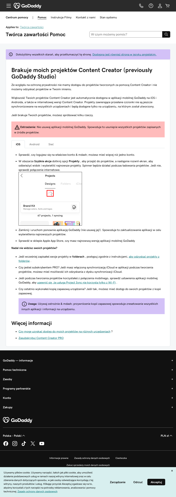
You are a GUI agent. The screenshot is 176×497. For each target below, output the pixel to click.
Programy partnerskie (16, 388)
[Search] (166, 34)
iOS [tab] (18, 144)
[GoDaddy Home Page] (18, 420)
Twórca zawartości (32, 27)
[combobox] (126, 34)
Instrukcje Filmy (61, 17)
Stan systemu (108, 17)
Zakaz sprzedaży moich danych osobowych (88, 465)
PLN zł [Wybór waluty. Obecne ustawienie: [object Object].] (167, 435)
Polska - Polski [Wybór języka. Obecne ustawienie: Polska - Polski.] (14, 435)
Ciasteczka (121, 458)
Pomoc (42, 17)
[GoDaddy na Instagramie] (15, 445)
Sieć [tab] (51, 144)
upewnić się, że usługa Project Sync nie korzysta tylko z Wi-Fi (76, 282)
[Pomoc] (150, 6)
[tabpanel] (88, 233)
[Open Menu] (7, 5)
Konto (7, 397)
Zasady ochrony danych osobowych (92, 458)
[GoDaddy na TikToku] (24, 445)
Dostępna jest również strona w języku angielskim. (124, 54)
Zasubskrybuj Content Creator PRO (41, 337)
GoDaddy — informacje (18, 360)
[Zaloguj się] (160, 6)
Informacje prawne (58, 458)
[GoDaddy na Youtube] (42, 445)
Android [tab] (34, 144)
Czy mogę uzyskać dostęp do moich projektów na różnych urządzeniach (64, 331)
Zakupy (7, 407)
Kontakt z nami (85, 17)
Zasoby (7, 379)
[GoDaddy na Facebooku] (6, 445)
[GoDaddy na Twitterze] (33, 445)
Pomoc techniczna (14, 369)
